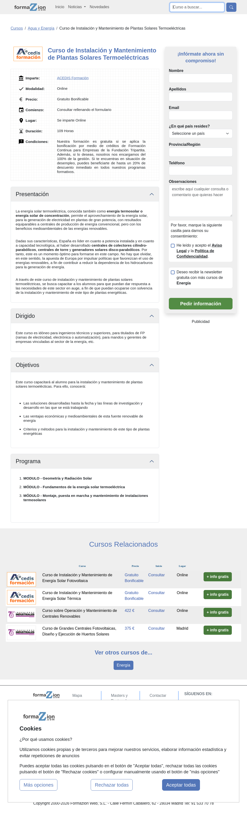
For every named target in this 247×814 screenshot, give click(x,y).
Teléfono (177, 163)
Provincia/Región (184, 144)
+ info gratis (218, 577)
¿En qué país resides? (189, 126)
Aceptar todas (181, 785)
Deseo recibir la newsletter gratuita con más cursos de (200, 277)
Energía (123, 665)
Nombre (176, 71)
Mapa (77, 695)
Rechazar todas (112, 785)
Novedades (99, 7)
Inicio (59, 7)
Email (174, 108)
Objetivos (27, 365)
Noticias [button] (75, 7)
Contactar (158, 695)
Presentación (32, 194)
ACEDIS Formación (73, 78)
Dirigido (25, 316)
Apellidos (177, 89)
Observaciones (183, 181)
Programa (28, 461)
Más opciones (38, 785)
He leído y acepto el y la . (199, 250)
